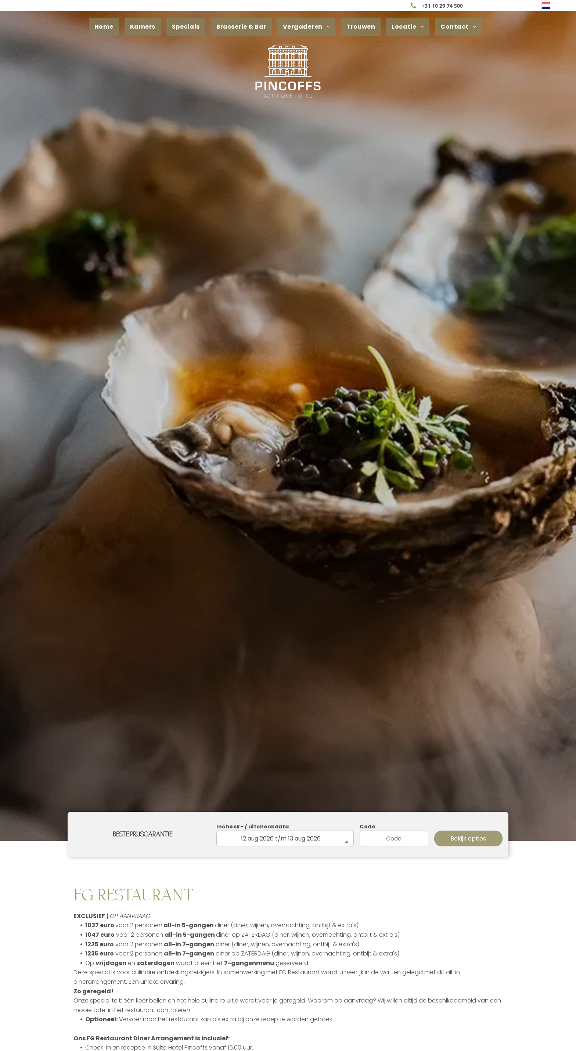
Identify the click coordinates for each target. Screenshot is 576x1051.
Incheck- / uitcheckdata (252, 826)
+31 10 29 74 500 (442, 5)
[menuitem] (107, 27)
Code (367, 826)
